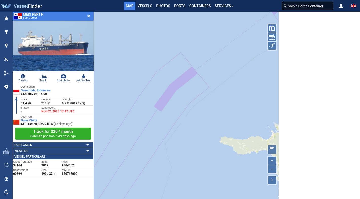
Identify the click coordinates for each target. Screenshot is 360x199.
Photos (163, 6)
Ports (179, 6)
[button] (341, 6)
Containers (200, 6)
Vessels (144, 6)
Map (130, 6)
